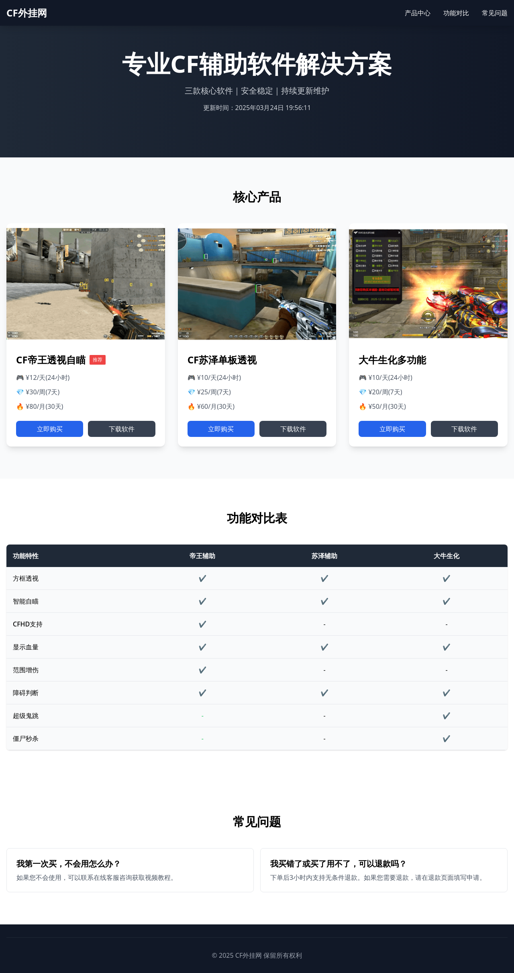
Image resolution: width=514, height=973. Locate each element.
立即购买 (50, 428)
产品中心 (417, 12)
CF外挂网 (26, 12)
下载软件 (122, 428)
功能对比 (456, 12)
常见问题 (495, 12)
